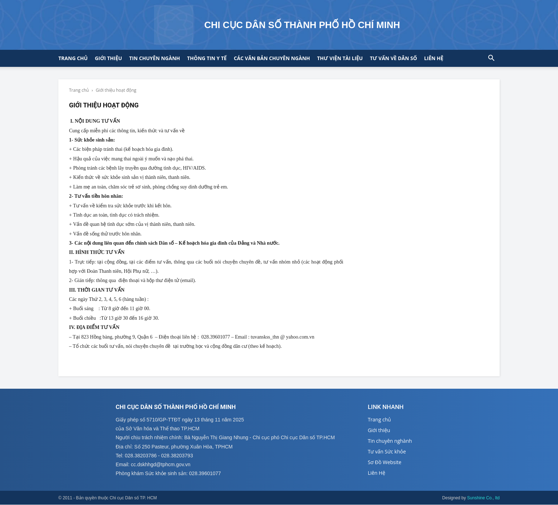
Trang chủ (73, 58)
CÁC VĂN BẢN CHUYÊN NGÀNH (272, 58)
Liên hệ (433, 58)
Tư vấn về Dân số (393, 58)
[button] (491, 58)
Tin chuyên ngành (154, 58)
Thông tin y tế (207, 58)
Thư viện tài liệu (340, 58)
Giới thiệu (108, 58)
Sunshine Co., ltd (483, 498)
